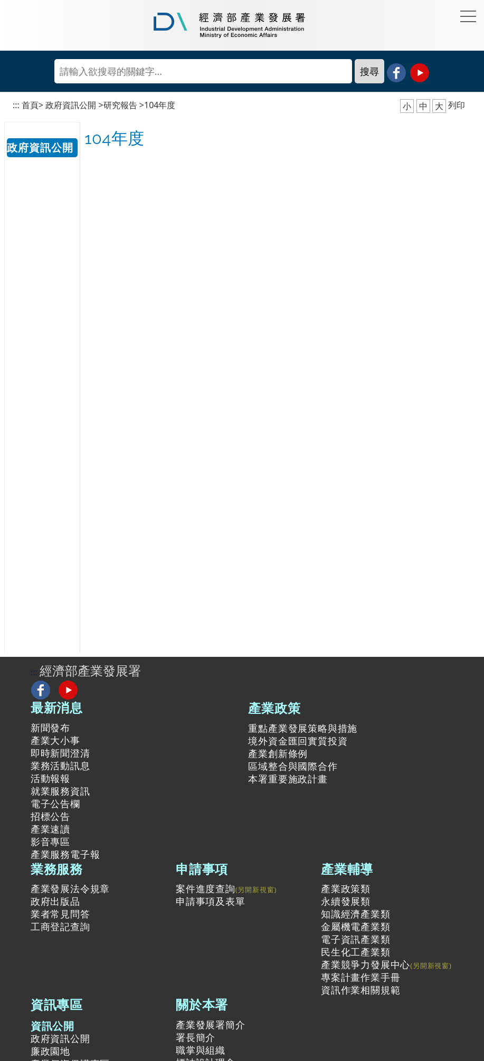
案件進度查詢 (205, 888)
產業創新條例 (278, 753)
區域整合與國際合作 (292, 766)
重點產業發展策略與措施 (302, 728)
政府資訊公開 (70, 105)
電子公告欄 (55, 803)
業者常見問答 (60, 914)
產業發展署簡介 (210, 1024)
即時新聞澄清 (60, 753)
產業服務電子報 (65, 854)
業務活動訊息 (60, 765)
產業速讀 (50, 829)
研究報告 (120, 105)
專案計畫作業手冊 (360, 977)
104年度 (159, 105)
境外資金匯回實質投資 (297, 740)
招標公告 (50, 816)
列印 (456, 105)
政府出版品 (55, 901)
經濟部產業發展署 (90, 670)
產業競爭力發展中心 (365, 964)
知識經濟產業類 (356, 914)
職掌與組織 (200, 1050)
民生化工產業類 (356, 952)
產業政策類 (346, 888)
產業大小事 (55, 740)
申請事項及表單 (210, 901)
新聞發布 (50, 727)
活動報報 (50, 778)
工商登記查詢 (60, 926)
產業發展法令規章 (70, 888)
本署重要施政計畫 (287, 778)
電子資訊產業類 (356, 939)
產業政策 (274, 707)
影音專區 (50, 841)
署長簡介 (195, 1037)
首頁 (30, 105)
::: (16, 105)
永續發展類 (346, 901)
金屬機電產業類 (356, 926)
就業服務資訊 (60, 791)
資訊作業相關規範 (360, 990)
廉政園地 (50, 1051)
